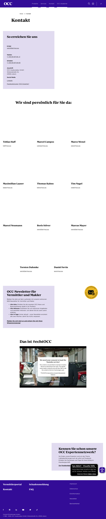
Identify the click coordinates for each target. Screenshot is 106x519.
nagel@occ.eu (75, 187)
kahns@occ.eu (41, 187)
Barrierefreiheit (75, 503)
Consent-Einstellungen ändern (11, 514)
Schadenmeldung (39, 484)
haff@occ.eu (7, 146)
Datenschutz (74, 489)
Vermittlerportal (12, 484)
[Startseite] (8, 3)
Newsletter (73, 498)
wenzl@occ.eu (75, 146)
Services (43, 3)
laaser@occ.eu (7, 187)
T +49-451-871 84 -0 (13, 57)
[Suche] (89, 4)
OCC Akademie (62, 3)
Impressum (73, 484)
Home (21, 13)
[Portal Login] (93, 4)
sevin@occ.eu (58, 271)
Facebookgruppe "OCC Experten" (18, 84)
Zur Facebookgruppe (67, 467)
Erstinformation (75, 494)
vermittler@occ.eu (13, 48)
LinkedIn (10, 80)
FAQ (31, 489)
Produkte (35, 3)
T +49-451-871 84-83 (13, 63)
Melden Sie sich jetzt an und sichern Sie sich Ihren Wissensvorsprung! (25, 323)
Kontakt (51, 3)
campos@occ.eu (42, 146)
